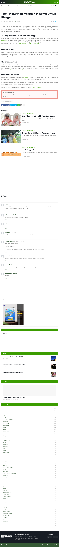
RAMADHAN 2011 (29, 515)
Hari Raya (29, 442)
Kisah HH (29, 509)
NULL (29, 500)
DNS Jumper (26, 77)
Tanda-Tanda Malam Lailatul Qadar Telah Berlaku (14, 356)
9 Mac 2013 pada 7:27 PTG (17, 264)
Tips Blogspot (29, 444)
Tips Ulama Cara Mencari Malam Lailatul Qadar (14, 364)
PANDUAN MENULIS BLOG (29, 412)
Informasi (29, 469)
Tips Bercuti (29, 435)
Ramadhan (29, 437)
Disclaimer (9, 96)
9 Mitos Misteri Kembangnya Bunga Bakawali (13, 372)
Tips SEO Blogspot (29, 440)
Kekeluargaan (29, 421)
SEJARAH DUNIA (29, 494)
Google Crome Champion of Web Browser (29, 43)
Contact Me (55, 544)
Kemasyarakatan (29, 502)
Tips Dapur (20, 5)
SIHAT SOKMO (29, 521)
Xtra (29, 485)
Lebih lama (54, 299)
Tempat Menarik (29, 425)
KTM (29, 519)
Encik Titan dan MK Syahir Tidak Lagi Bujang (38, 116)
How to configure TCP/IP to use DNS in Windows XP (17, 70)
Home (2, 5)
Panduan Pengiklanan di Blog (29, 479)
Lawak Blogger (29, 475)
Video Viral (29, 527)
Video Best (29, 462)
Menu (4, 2)
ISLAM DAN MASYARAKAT (29, 492)
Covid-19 (29, 463)
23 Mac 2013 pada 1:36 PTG (22, 273)
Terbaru (3, 299)
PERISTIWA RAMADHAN (29, 513)
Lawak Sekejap (29, 471)
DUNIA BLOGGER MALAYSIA (14, 10)
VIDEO (29, 460)
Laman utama (4, 10)
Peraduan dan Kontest (29, 496)
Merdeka (29, 504)
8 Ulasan (18, 21)
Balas (6, 210)
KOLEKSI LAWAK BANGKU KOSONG (29, 473)
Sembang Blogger (29, 416)
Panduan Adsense (29, 483)
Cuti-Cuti (30, 5)
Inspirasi (29, 481)
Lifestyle (29, 408)
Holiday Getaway (29, 452)
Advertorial (29, 433)
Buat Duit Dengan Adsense (29, 467)
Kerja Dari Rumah (29, 431)
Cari (55, 2)
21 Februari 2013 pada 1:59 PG (16, 223)
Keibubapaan (29, 446)
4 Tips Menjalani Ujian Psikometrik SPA (14, 397)
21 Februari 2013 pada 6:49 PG (16, 232)
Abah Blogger (29, 517)
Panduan (29, 410)
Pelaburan (29, 458)
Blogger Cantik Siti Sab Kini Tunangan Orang (38, 133)
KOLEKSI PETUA (29, 498)
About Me (49, 544)
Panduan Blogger (29, 508)
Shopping (29, 427)
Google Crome (4, 40)
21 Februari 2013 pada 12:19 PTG (18, 256)
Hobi (25, 5)
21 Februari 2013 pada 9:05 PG (19, 241)
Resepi (14, 5)
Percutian (29, 429)
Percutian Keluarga (29, 511)
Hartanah (29, 450)
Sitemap (44, 544)
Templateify (9, 544)
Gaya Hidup (8, 5)
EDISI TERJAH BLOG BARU (29, 477)
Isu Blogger (29, 490)
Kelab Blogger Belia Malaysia (32, 150)
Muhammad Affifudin (11, 215)
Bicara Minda (29, 456)
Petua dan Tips (29, 506)
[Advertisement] (29, 178)
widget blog (29, 486)
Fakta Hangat (29, 417)
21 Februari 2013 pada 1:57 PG (14, 204)
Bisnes (29, 523)
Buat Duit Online (29, 423)
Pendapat (29, 488)
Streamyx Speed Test (37, 87)
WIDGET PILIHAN (29, 454)
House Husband (29, 414)
